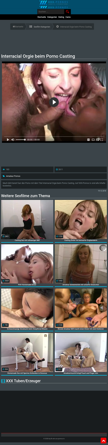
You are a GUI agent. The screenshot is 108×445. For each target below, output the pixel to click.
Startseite (41, 17)
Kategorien (52, 17)
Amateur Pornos (13, 176)
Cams (68, 17)
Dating (61, 17)
